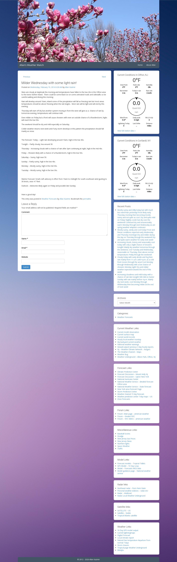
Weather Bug (122, 354)
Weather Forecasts (49, 199)
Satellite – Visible (124, 513)
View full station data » (126, 131)
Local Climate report (125, 538)
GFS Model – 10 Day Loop (128, 466)
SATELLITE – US (123, 510)
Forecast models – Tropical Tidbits (131, 463)
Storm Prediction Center (127, 391)
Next (104, 77)
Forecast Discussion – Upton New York (133, 377)
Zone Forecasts (123, 399)
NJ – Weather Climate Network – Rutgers (133, 349)
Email (24, 248)
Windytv (120, 550)
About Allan (151, 65)
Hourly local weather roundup (129, 339)
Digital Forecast (123, 535)
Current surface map (125, 334)
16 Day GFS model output (127, 530)
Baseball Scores (123, 433)
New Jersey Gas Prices (126, 438)
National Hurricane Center (127, 379)
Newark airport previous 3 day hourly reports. (135, 347)
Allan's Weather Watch (32, 65)
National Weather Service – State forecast (134, 386)
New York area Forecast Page (129, 389)
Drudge (120, 436)
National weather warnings (128, 344)
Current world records (126, 337)
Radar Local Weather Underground (131, 496)
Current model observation (128, 332)
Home (140, 65)
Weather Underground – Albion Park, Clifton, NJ (136, 357)
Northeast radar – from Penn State (131, 488)
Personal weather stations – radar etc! (132, 491)
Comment (25, 212)
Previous (26, 77)
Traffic (120, 448)
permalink (87, 199)
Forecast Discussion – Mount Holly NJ (132, 374)
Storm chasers (123, 545)
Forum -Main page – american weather (133, 414)
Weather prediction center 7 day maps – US (134, 396)
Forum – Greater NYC (126, 416)
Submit (26, 267)
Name (24, 238)
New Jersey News (124, 441)
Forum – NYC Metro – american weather (133, 419)
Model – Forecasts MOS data (129, 468)
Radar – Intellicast (124, 493)
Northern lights (123, 443)
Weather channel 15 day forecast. (130, 394)
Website (24, 257)
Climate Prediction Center (127, 372)
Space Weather (123, 446)
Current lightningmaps (126, 533)
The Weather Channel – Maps (129, 352)
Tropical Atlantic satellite (127, 515)
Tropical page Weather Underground (132, 547)
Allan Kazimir (70, 87)
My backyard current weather (129, 342)
